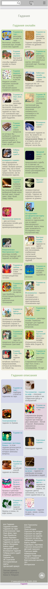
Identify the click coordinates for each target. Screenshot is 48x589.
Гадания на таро (10, 529)
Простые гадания (39, 181)
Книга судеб (8, 546)
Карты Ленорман (10, 544)
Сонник (27, 527)
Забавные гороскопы (33, 540)
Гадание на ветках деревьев (17, 502)
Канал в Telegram (11, 575)
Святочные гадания (40, 441)
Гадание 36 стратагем (40, 95)
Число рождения (31, 558)
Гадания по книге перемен (16, 53)
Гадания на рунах (40, 33)
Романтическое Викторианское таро (10, 251)
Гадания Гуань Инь (17, 352)
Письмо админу (10, 570)
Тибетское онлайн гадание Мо (41, 75)
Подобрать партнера (33, 545)
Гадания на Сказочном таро (17, 333)
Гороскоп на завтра (32, 533)
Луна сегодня (30, 529)
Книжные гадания (17, 180)
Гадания (24, 584)
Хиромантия (30, 510)
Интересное (29, 564)
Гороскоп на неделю (33, 536)
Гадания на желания (40, 267)
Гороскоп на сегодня (33, 531)
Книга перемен (9, 537)
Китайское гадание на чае (17, 463)
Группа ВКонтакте (11, 573)
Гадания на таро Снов (40, 352)
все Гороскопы (30, 525)
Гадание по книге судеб (16, 125)
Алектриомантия (9, 421)
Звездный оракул (40, 153)
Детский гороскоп (32, 549)
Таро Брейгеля (9, 535)
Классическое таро (11, 531)
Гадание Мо (8, 557)
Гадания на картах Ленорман (17, 311)
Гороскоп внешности (33, 547)
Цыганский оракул (11, 566)
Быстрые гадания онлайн (39, 239)
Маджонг (7, 555)
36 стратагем (9, 559)
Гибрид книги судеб (11, 553)
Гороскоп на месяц (32, 538)
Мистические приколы (11, 219)
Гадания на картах (40, 52)
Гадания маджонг (16, 72)
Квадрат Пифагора (32, 556)
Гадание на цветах (40, 481)
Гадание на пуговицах (40, 406)
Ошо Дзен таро (10, 533)
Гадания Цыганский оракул (40, 333)
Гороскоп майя (30, 551)
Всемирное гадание (40, 123)
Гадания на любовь (17, 266)
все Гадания (8, 524)
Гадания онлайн (10, 526)
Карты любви (30, 542)
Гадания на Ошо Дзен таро (17, 96)
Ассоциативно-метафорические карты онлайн (34, 215)
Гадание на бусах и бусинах (17, 482)
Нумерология (30, 553)
